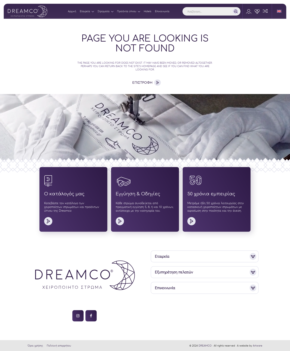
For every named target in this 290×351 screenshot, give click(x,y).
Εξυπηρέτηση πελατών (174, 272)
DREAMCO (205, 345)
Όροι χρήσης (35, 345)
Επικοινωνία (165, 288)
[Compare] (265, 11)
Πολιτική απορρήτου (59, 345)
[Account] (249, 11)
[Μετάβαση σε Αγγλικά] (279, 11)
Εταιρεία (162, 256)
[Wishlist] (257, 11)
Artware (257, 345)
